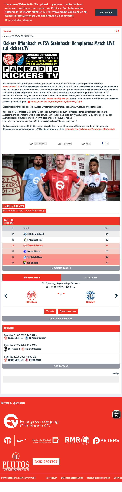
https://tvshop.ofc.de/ (58, 98)
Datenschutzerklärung (72, 477)
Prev (5, 296)
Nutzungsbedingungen (98, 477)
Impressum (51, 477)
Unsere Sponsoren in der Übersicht (20, 407)
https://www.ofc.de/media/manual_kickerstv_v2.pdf (56, 101)
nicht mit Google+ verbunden (83, 144)
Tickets (50, 311)
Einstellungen (107, 143)
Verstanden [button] (106, 12)
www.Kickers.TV (11, 86)
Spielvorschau (68, 311)
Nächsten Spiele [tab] (32, 277)
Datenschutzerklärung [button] (18, 20)
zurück (7, 31)
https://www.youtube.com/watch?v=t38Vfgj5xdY (90, 129)
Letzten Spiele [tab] (90, 277)
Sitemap (118, 477)
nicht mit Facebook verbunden (31, 144)
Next (116, 296)
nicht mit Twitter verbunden (59, 144)
